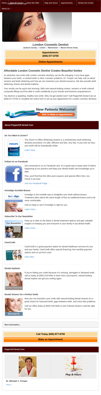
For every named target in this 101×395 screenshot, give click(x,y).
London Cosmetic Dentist (50, 46)
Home (4, 3)
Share (8, 385)
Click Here (29, 257)
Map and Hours (51, 3)
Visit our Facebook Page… (37, 183)
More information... (13, 325)
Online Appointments (50, 62)
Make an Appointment (50, 339)
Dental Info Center (86, 3)
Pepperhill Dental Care (17, 4)
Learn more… (31, 150)
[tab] (50, 325)
